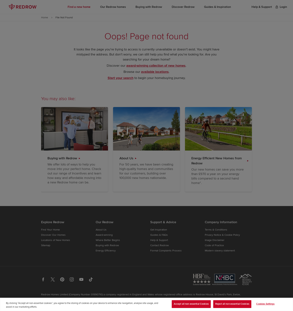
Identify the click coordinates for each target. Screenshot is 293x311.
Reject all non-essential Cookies (232, 303)
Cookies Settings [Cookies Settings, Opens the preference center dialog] (265, 303)
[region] (146, 304)
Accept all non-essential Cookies (191, 303)
